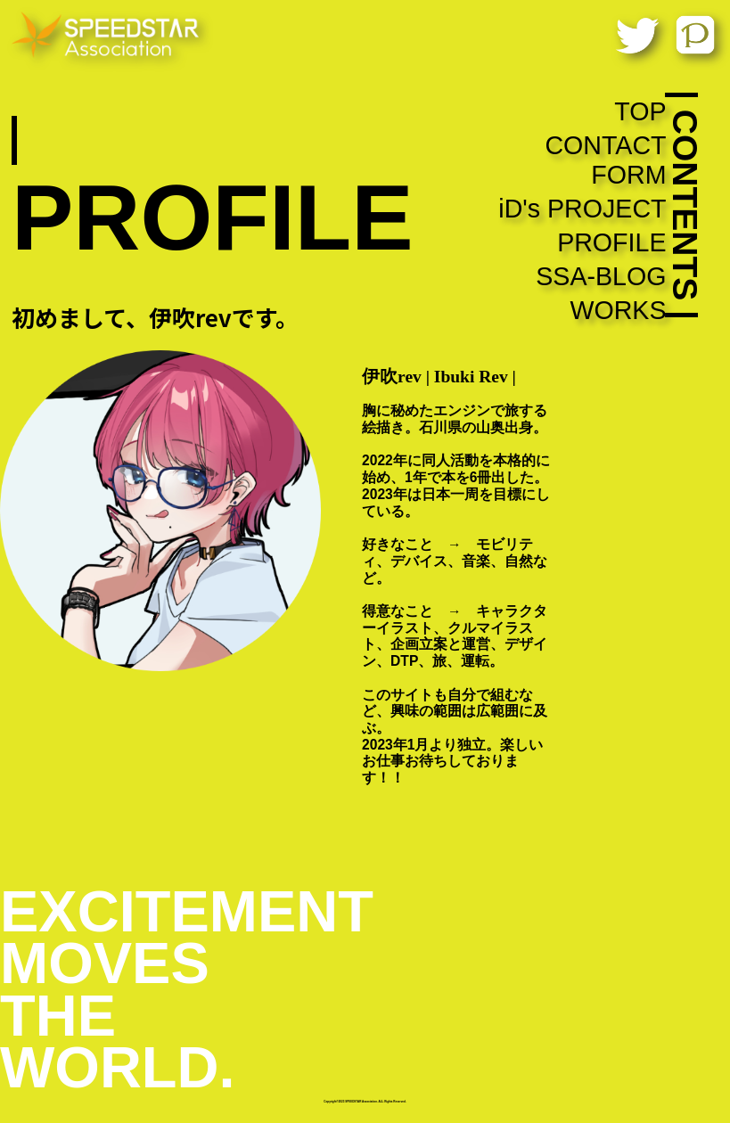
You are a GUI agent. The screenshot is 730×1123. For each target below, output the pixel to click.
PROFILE (611, 242)
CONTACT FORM (605, 160)
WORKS (618, 310)
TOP (640, 111)
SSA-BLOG (601, 276)
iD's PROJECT (582, 208)
